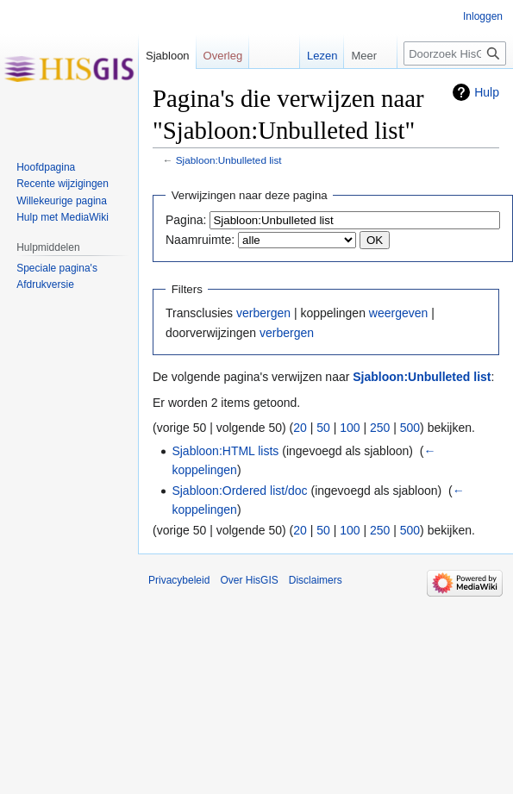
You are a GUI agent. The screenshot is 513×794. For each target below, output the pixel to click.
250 (380, 428)
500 (410, 428)
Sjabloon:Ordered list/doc (239, 490)
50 (323, 428)
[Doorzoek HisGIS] (455, 53)
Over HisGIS (249, 580)
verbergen (263, 313)
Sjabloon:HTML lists (225, 451)
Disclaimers (315, 580)
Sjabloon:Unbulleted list (229, 160)
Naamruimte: (200, 240)
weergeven (399, 313)
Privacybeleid (179, 580)
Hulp (486, 92)
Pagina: (186, 220)
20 (300, 428)
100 (350, 428)
